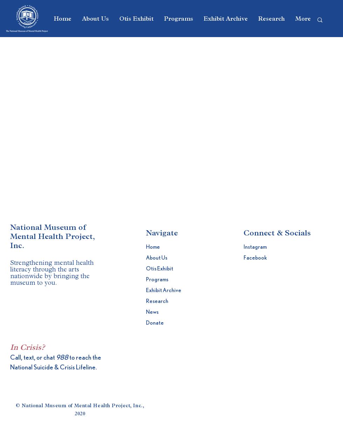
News (152, 312)
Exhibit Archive (163, 290)
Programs (157, 279)
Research (157, 301)
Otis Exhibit (159, 268)
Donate (155, 323)
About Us (156, 258)
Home (153, 247)
